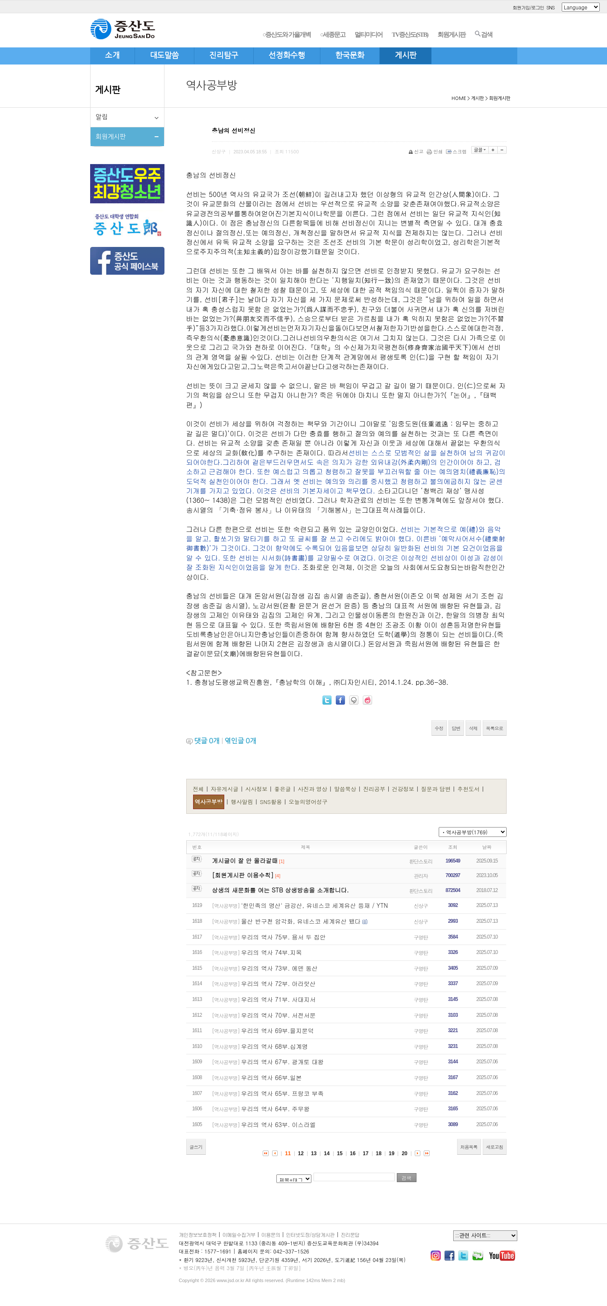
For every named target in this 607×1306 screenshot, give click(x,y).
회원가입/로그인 (528, 7)
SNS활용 (272, 802)
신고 (417, 151)
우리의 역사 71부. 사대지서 (278, 999)
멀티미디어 (368, 34)
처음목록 (469, 1147)
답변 (456, 728)
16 (352, 1153)
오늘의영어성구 (308, 802)
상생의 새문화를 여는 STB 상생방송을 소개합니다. (280, 890)
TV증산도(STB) (410, 34)
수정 (439, 728)
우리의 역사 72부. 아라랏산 (278, 983)
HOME (459, 98)
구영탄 (421, 937)
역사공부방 (209, 802)
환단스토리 (421, 861)
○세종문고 (332, 34)
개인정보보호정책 (198, 1234)
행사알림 (243, 802)
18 (378, 1153)
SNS (550, 7)
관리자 (421, 875)
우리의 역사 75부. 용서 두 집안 (283, 937)
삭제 (473, 728)
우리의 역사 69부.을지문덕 (277, 1030)
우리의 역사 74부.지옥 (271, 952)
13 (314, 1153)
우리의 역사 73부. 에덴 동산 (279, 968)
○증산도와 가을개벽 (286, 34)
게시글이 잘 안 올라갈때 (245, 860)
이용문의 (270, 1234)
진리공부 (375, 789)
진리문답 (350, 1234)
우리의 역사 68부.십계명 (274, 1046)
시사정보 (257, 789)
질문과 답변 (437, 789)
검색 (483, 34)
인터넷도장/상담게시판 (310, 1234)
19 (391, 1153)
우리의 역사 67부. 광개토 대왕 (282, 1061)
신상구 (421, 905)
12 (301, 1153)
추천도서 (469, 789)
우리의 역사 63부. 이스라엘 (278, 1124)
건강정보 (404, 789)
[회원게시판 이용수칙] (243, 875)
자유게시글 (225, 789)
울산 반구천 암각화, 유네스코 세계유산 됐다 (301, 921)
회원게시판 (451, 34)
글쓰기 (196, 1147)
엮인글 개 (240, 740)
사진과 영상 (313, 789)
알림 (102, 117)
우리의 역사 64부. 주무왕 (275, 1108)
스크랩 (457, 151)
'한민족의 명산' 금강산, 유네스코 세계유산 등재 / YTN (314, 905)
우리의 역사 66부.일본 (271, 1077)
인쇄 (435, 151)
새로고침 (494, 1147)
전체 (198, 789)
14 (326, 1153)
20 (404, 1153)
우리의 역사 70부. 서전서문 (278, 1015)
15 (340, 1153)
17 (365, 1153)
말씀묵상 (346, 789)
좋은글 (283, 789)
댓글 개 (207, 740)
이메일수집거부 (239, 1234)
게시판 (107, 89)
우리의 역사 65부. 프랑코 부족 (282, 1093)
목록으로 (494, 728)
